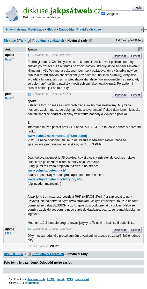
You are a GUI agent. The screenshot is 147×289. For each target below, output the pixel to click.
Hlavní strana (16, 29)
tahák (60, 279)
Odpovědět (120, 55)
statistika (32, 282)
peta (8, 94)
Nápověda (66, 29)
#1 (29, 54)
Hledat (51, 29)
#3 (29, 228)
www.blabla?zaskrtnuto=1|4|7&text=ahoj (57, 136)
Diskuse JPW (13, 40)
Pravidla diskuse (88, 29)
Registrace (36, 29)
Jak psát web (36, 279)
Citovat (135, 55)
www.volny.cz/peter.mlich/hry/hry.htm (55, 179)
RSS (90, 40)
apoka (9, 55)
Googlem (109, 14)
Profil (8, 59)
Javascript (82, 279)
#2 (29, 93)
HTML (51, 279)
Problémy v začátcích (48, 40)
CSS (70, 279)
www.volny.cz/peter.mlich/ (47, 170)
